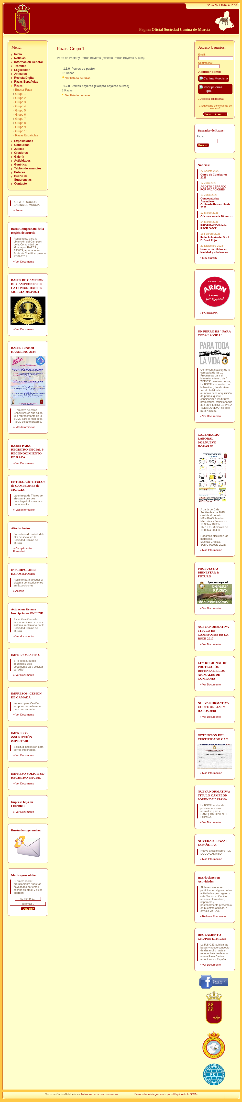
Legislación (22, 70)
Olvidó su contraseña (211, 99)
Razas (18, 85)
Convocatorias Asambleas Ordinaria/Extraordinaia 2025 (215, 203)
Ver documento (24, 636)
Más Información (25, 427)
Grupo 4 (20, 106)
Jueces (19, 149)
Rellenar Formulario (214, 916)
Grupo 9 (20, 127)
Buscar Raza (23, 89)
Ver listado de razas (77, 78)
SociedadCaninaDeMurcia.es (62, 1094)
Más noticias (209, 257)
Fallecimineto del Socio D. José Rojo (215, 239)
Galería (19, 156)
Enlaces (19, 172)
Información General (28, 62)
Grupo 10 (21, 131)
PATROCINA (210, 312)
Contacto (20, 183)
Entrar (19, 210)
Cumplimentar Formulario (22, 550)
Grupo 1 (20, 94)
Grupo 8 (20, 123)
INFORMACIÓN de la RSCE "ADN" (213, 227)
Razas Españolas (26, 81)
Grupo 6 (20, 114)
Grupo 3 (20, 102)
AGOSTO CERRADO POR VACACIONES (213, 188)
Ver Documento (24, 261)
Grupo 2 (20, 98)
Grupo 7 (20, 119)
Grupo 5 (20, 110)
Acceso (19, 590)
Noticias (20, 58)
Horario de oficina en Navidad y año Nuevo (214, 251)
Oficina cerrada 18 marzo (216, 216)
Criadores (21, 152)
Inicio (18, 54)
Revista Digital (24, 77)
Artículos (20, 74)
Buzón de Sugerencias (23, 178)
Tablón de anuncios (28, 168)
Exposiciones (23, 141)
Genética (20, 164)
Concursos (22, 145)
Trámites (20, 66)
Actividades (22, 160)
